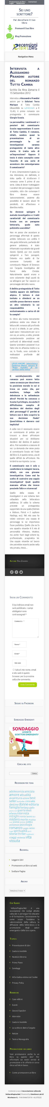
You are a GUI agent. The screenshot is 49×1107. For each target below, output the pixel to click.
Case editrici (17, 1002)
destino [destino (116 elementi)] (13, 807)
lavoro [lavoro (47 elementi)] (29, 819)
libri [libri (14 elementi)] (34, 819)
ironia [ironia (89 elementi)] (22, 819)
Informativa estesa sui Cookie (25, 980)
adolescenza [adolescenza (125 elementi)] (16, 794)
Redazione (20, 3)
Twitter (21, 572)
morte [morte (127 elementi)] (24, 822)
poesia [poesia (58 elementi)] (16, 825)
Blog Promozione (23, 36)
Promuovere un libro (17, 2)
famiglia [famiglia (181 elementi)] (14, 810)
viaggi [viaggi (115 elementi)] (12, 840)
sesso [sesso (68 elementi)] (32, 831)
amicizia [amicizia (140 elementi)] (29, 794)
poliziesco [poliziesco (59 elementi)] (14, 827)
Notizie (15, 1036)
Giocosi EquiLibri (19, 1014)
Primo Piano (17, 965)
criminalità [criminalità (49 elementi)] (30, 804)
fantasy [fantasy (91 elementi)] (24, 810)
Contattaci (32, 2)
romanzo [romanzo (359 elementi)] (15, 831)
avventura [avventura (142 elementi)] (15, 800)
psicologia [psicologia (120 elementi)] (26, 827)
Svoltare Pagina (18, 874)
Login (11, 3)
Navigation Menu (25, 57)
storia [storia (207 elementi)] (13, 836)
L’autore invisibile (19, 954)
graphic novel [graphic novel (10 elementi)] (13, 814)
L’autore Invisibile (19, 1025)
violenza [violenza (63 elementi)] (21, 840)
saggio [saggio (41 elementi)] (26, 831)
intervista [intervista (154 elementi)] (23, 816)
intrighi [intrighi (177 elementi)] (14, 819)
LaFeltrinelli (29, 108)
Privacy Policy (18, 986)
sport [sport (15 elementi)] (29, 834)
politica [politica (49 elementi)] (29, 825)
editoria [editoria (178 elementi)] (34, 807)
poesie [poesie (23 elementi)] (22, 825)
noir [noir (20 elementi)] (10, 825)
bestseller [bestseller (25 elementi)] (21, 804)
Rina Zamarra (29, 89)
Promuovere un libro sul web (24, 868)
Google (12, 572)
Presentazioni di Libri (21, 948)
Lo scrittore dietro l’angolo (23, 1031)
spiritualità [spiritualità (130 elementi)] (20, 833)
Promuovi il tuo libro (24, 28)
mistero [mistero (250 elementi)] (14, 822)
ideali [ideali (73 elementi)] (29, 813)
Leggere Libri (17, 863)
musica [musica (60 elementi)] (32, 822)
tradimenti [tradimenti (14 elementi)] (30, 837)
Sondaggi (16, 971)
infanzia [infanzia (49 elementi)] (13, 816)
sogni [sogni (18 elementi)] (11, 834)
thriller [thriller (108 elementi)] (21, 836)
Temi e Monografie (20, 1042)
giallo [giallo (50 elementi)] (31, 810)
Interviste (16, 1019)
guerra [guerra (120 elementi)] (21, 813)
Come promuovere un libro (24, 1076)
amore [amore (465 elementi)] (14, 798)
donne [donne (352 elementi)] (23, 807)
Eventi (14, 1008)
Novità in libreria (19, 960)
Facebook (16, 572)
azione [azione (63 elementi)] (25, 801)
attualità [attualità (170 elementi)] (25, 798)
